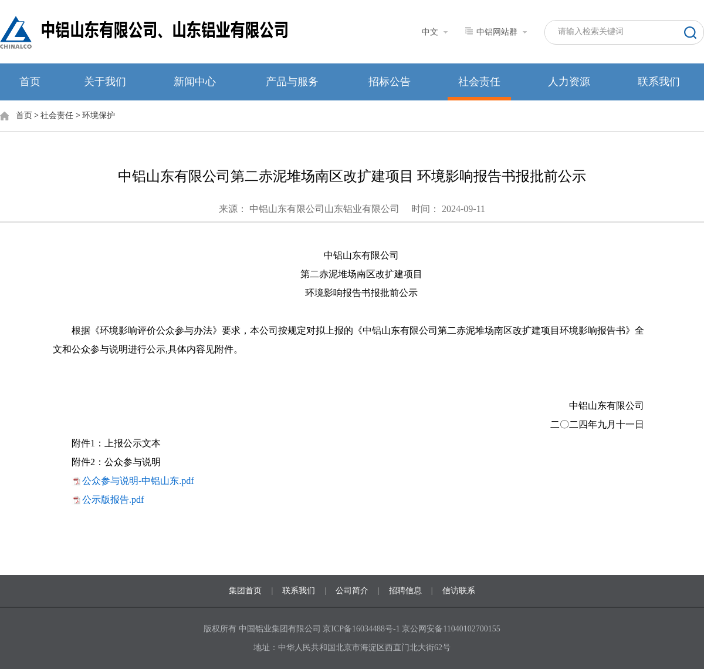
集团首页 (245, 590)
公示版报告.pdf (113, 500)
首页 (29, 82)
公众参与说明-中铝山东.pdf (138, 481)
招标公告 (389, 82)
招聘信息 (405, 590)
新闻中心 (195, 82)
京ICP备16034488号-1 (362, 628)
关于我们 (105, 82)
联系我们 (659, 82)
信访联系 (458, 590)
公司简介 (352, 590)
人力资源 (569, 82)
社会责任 (479, 82)
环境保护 (98, 115)
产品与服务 (292, 82)
